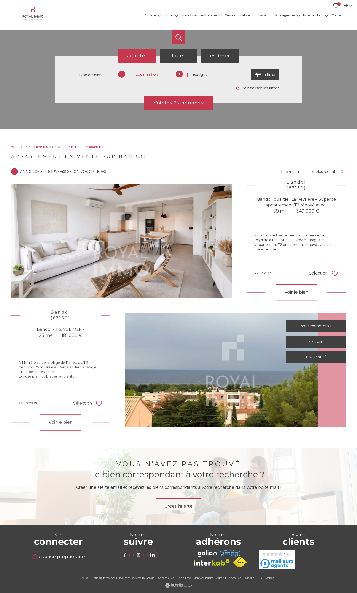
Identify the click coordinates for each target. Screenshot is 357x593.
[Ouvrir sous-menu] (159, 15)
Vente (62, 146)
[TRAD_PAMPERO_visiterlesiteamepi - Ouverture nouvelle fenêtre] (230, 553)
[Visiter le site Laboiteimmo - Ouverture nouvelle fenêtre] (179, 586)
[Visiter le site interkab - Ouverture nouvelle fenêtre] (212, 562)
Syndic (263, 15)
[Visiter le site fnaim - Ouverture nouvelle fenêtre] (240, 562)
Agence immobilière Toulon (32, 146)
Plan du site (184, 578)
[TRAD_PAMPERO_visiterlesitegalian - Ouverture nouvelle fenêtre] (207, 553)
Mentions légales (203, 578)
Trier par (290, 171)
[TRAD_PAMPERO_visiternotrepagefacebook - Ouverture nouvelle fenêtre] (125, 555)
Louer (169, 15)
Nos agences (285, 15)
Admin (220, 578)
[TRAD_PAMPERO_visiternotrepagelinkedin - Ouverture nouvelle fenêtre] (152, 555)
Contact (338, 15)
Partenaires (234, 578)
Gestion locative (237, 15)
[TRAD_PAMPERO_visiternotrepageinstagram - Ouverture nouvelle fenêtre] (138, 555)
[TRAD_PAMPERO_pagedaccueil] (33, 20)
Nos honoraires (165, 578)
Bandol (76, 146)
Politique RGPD (253, 578)
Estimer (220, 55)
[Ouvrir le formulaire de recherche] (265, 74)
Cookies (269, 578)
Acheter (151, 15)
